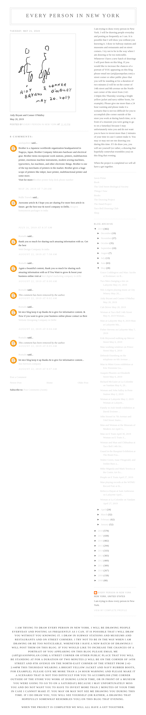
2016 (100, 540)
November (106, 238)
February (105, 519)
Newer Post (15, 382)
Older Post (83, 382)
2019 (100, 228)
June (103, 263)
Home (50, 382)
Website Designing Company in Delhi (37, 320)
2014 (100, 550)
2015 (100, 545)
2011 (100, 565)
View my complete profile (110, 610)
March (104, 514)
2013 (100, 555)
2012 (100, 560)
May (103, 268)
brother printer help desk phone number (53, 179)
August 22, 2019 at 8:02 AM (38, 298)
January (105, 524)
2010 (100, 570)
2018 (100, 530)
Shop (96, 212)
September (106, 248)
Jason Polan (100, 178)
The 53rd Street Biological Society (111, 186)
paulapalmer (25, 142)
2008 (100, 580)
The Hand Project (103, 204)
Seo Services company (30, 363)
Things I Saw (100, 191)
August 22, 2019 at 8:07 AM (38, 368)
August (105, 253)
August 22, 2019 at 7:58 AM (38, 254)
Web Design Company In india (34, 249)
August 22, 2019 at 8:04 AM (38, 329)
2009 (100, 575)
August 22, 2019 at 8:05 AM (38, 346)
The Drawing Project (104, 199)
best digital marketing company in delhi (61, 276)
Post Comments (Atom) (35, 389)
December (106, 233)
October (105, 243)
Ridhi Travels (25, 197)
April (104, 509)
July (103, 258)
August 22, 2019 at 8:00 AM (38, 281)
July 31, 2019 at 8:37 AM (35, 227)
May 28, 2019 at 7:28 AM (35, 188)
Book (96, 182)
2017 (100, 535)
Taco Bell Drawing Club (106, 208)
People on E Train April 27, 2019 (116, 477)
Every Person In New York (73, 15)
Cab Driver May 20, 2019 (113, 307)
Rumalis (23, 236)
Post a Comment (18, 377)
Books (97, 195)
